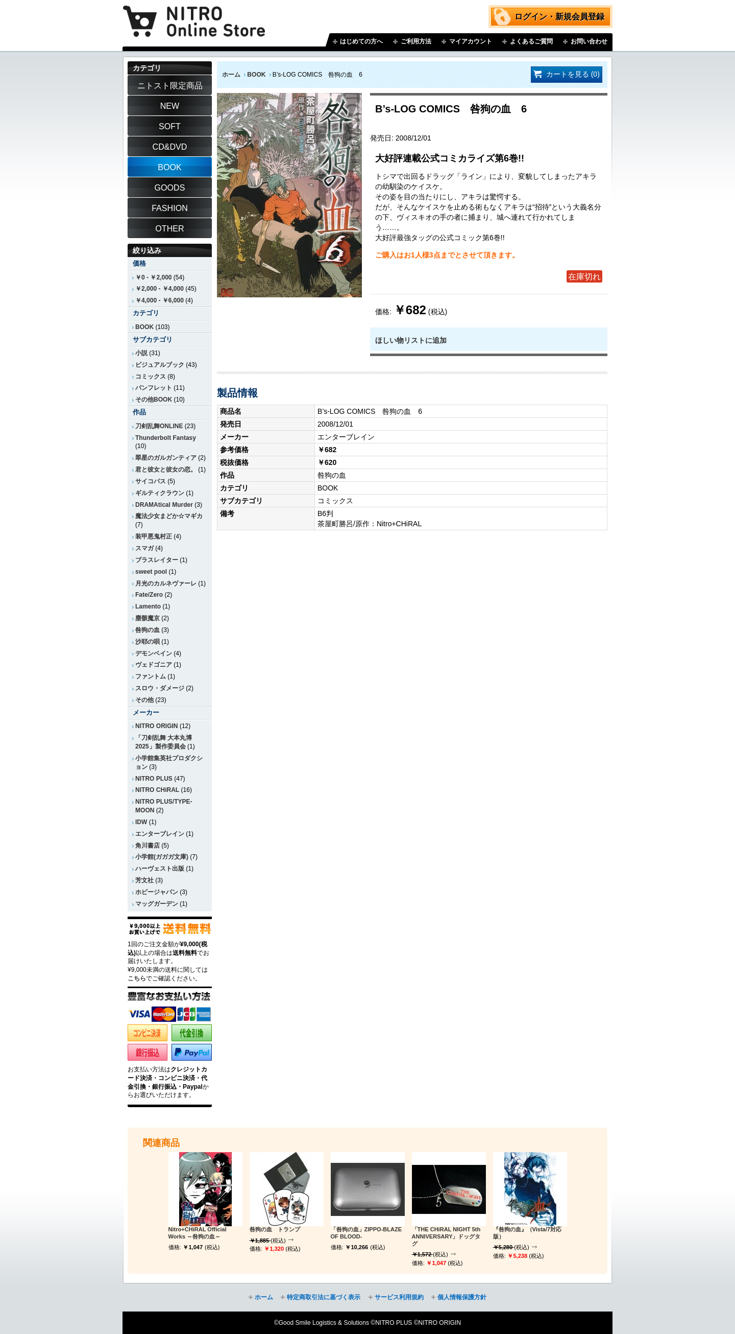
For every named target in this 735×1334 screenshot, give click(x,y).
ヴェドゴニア (153, 664)
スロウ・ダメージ (159, 688)
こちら (137, 978)
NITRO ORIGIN (156, 726)
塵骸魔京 (147, 618)
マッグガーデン (156, 903)
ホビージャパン (156, 892)
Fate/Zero (149, 594)
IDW (141, 822)
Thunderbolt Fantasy (165, 437)
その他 (144, 700)
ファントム (150, 676)
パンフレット (153, 387)
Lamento (148, 606)
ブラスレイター (156, 560)
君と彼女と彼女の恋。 (166, 469)
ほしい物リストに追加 (411, 340)
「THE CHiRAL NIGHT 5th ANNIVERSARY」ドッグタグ (446, 1236)
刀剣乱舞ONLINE (159, 426)
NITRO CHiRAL (157, 789)
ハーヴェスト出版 (159, 868)
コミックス (150, 376)
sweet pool (151, 571)
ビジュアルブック (159, 364)
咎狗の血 (147, 630)
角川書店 (147, 845)
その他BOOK (153, 399)
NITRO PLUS (154, 778)
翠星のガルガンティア (166, 457)
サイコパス (150, 481)
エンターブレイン (159, 833)
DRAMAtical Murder (164, 504)
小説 (141, 353)
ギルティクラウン (159, 493)
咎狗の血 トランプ (275, 1229)
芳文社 (144, 880)
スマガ (144, 548)
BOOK (256, 74)
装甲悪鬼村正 (153, 536)
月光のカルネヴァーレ (166, 583)
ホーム (231, 74)
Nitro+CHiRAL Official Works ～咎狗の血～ (197, 1232)
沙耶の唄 (147, 641)
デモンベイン (153, 653)
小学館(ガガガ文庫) (161, 856)
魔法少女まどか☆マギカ (169, 516)
